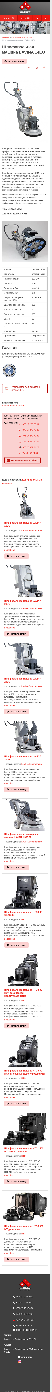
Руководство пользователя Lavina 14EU (25, 388)
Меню (25, 18)
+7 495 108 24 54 (28, 453)
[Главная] (24, 13)
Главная (5, 38)
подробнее (9, 550)
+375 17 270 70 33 (29, 436)
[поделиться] (29, 67)
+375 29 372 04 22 (29, 447)
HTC (23, 919)
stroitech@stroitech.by (25, 1330)
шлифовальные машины (22, 38)
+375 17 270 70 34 (29, 441)
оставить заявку (16, 61)
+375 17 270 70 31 (29, 424)
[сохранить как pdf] (44, 67)
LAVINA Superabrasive (13, 405)
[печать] (36, 67)
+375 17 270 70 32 (29, 430)
